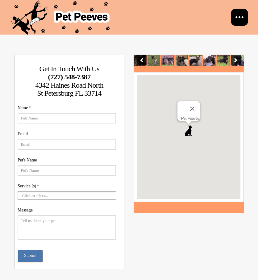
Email (23, 134)
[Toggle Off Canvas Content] (239, 17)
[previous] (142, 60)
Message (25, 210)
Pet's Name (27, 160)
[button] (188, 130)
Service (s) (28, 186)
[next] (236, 60)
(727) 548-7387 (69, 77)
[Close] (192, 108)
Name (24, 108)
